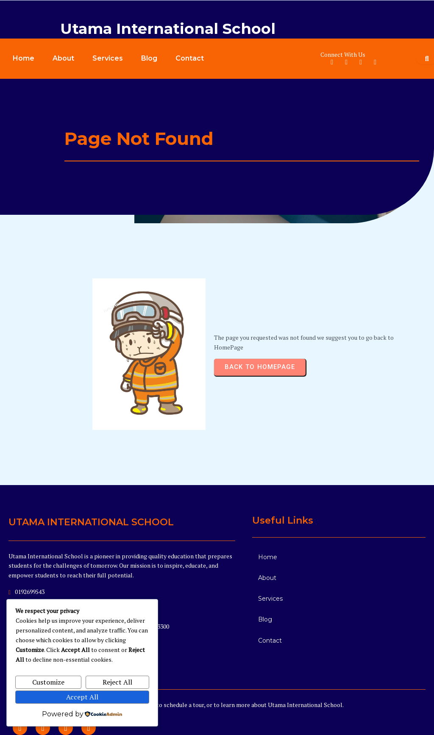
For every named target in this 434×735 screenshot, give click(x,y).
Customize (48, 682)
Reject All (117, 682)
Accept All (82, 697)
